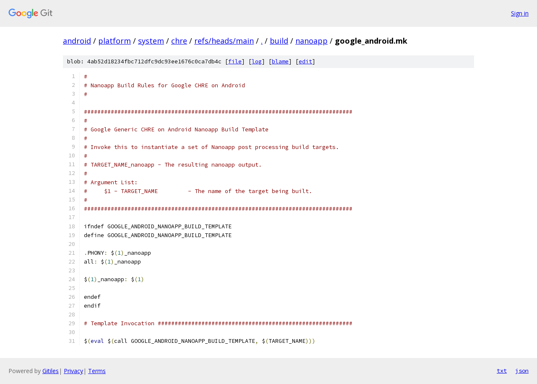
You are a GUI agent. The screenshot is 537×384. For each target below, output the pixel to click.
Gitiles (50, 371)
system (151, 41)
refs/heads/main (224, 41)
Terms (97, 371)
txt (502, 370)
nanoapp (311, 41)
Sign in (520, 13)
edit (305, 61)
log (257, 61)
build (279, 41)
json (522, 370)
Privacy (73, 371)
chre (179, 41)
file (235, 61)
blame (280, 61)
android (77, 41)
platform (114, 41)
